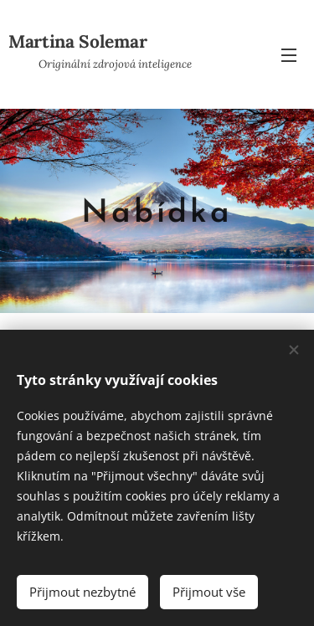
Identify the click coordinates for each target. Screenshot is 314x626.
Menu (288, 55)
